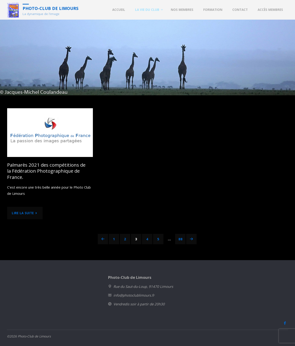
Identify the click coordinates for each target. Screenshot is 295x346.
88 (180, 239)
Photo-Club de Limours (50, 8)
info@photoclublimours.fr (133, 295)
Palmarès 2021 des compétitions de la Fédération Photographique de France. (46, 171)
